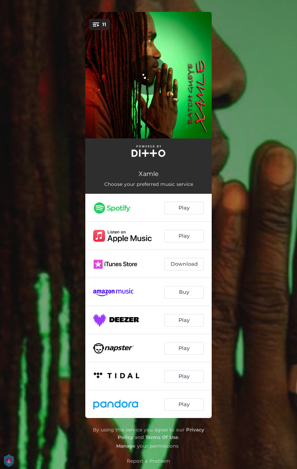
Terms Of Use (162, 437)
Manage (125, 446)
